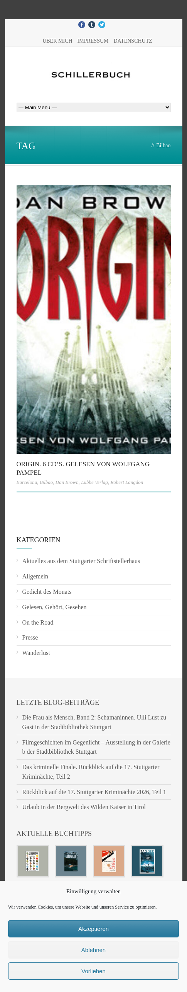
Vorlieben (93, 971)
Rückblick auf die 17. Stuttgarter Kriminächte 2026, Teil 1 (94, 792)
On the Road (38, 622)
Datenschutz (132, 41)
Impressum (93, 41)
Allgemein (35, 576)
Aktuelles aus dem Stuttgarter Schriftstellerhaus (81, 561)
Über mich (57, 41)
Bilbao (46, 482)
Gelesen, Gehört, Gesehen (54, 607)
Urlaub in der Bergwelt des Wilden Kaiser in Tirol (84, 807)
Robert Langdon (126, 482)
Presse (30, 637)
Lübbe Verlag (94, 482)
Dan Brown (67, 482)
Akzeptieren (93, 929)
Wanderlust (36, 653)
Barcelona (27, 482)
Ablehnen (93, 950)
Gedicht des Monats (47, 591)
